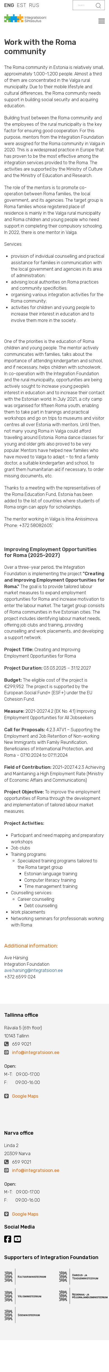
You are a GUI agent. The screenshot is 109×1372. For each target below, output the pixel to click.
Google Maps (25, 1096)
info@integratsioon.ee (35, 1052)
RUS (34, 5)
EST (21, 5)
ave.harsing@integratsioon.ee (33, 970)
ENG (9, 5)
